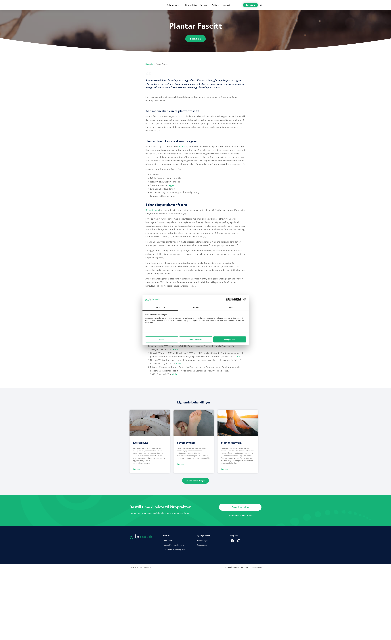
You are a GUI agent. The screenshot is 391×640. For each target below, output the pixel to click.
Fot (152, 64)
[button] (174, 5)
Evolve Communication (254, 567)
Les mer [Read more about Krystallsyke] (137, 469)
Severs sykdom (186, 442)
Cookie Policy (134, 567)
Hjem (147, 64)
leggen (171, 185)
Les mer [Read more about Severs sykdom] (181, 464)
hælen (182, 146)
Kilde (175, 349)
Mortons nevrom (231, 442)
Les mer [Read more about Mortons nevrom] (225, 469)
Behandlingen (152, 210)
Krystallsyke (140, 442)
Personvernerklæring (145, 567)
